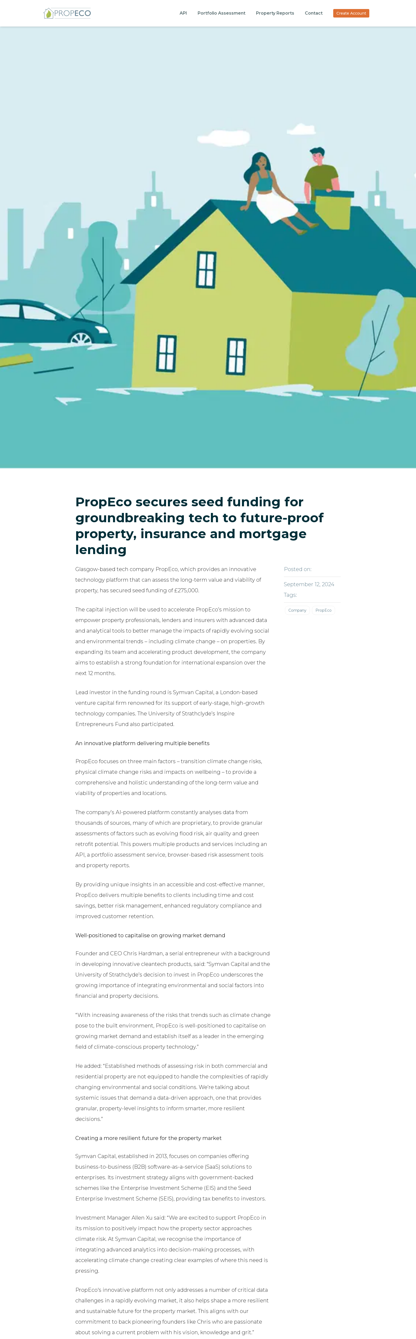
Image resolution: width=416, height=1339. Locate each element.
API (183, 13)
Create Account (351, 13)
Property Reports (275, 13)
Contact (314, 13)
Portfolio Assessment (221, 13)
